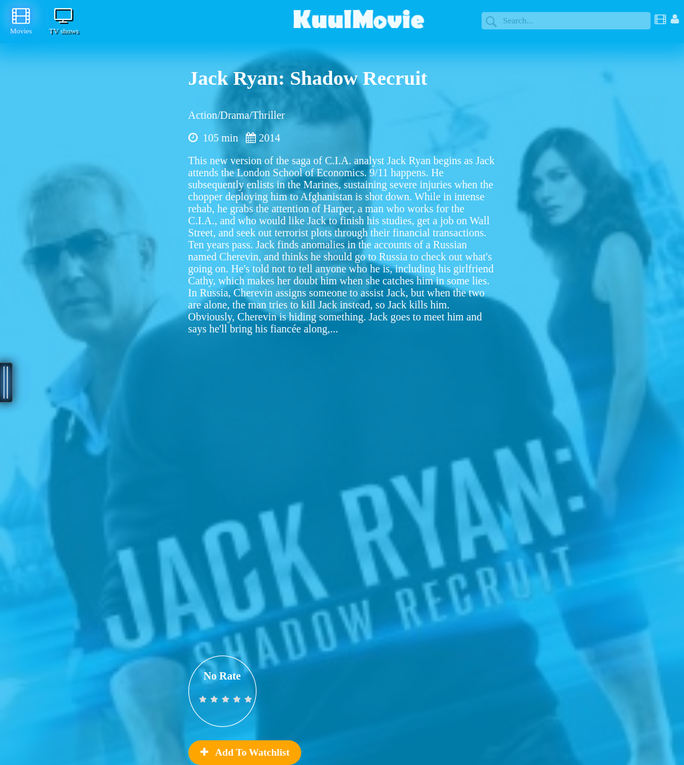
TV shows (64, 21)
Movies (21, 21)
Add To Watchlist (245, 752)
